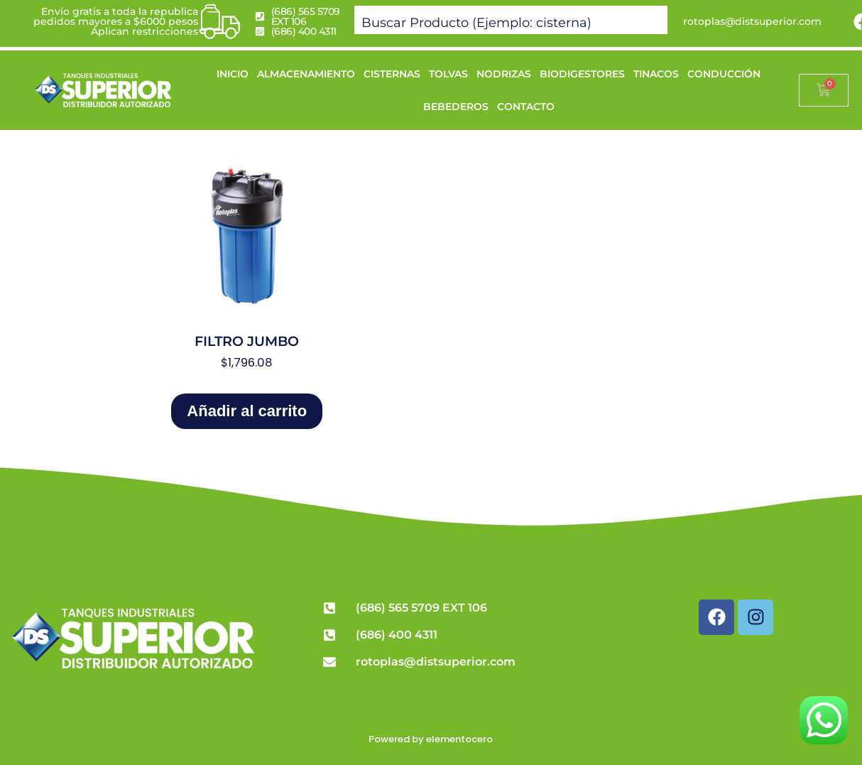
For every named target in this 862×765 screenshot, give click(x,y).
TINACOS (656, 73)
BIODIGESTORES (582, 73)
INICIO (233, 73)
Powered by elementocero (431, 739)
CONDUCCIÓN (723, 73)
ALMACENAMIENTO (306, 73)
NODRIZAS (503, 73)
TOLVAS (448, 73)
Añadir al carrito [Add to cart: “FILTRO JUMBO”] (247, 411)
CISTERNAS (392, 73)
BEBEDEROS (456, 106)
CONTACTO (526, 106)
